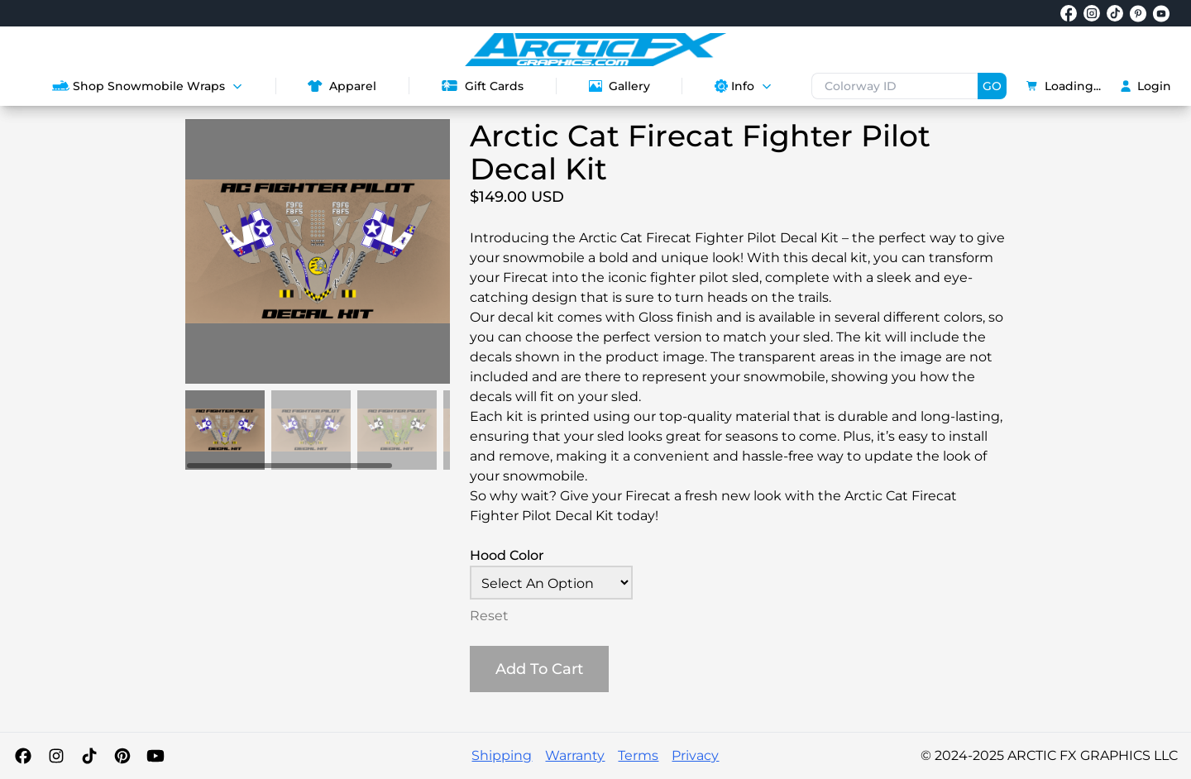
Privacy (695, 755)
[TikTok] (89, 756)
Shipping (501, 755)
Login (1146, 86)
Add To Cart (539, 669)
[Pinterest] (122, 756)
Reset (489, 616)
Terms (638, 755)
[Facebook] (23, 756)
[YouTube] (155, 756)
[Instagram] (56, 756)
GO (992, 86)
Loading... (1063, 86)
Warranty (575, 755)
